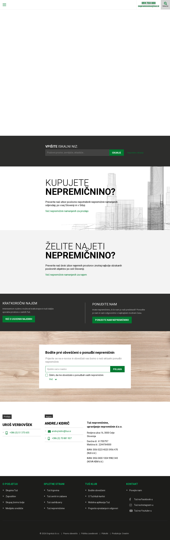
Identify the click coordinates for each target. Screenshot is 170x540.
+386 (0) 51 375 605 (19, 432)
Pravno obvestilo (70, 533)
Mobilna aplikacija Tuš (99, 502)
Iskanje (165, 6)
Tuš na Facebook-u (143, 499)
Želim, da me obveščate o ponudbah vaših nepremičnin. (76, 377)
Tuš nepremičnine (56, 508)
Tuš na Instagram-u (143, 505)
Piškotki (105, 533)
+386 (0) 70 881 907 (62, 438)
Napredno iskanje (135, 152)
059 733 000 (149, 3)
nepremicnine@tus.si (148, 6)
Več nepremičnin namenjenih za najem (66, 274)
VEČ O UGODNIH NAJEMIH (18, 319)
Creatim (125, 533)
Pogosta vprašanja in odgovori (103, 508)
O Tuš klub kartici (96, 496)
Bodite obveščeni (96, 490)
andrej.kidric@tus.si (61, 431)
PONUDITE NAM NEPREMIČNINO (112, 320)
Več (51, 379)
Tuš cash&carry (54, 502)
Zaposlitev (11, 496)
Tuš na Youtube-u (143, 510)
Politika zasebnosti (89, 533)
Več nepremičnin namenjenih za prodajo (67, 211)
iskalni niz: (61, 146)
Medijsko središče (14, 508)
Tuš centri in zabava (57, 496)
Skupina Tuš (12, 490)
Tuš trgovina (53, 490)
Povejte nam (135, 490)
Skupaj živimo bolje (15, 502)
